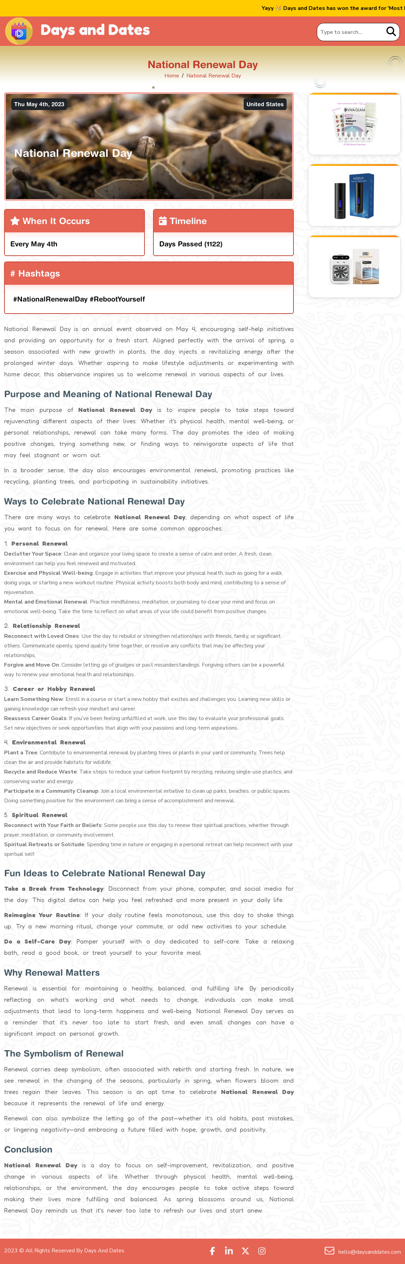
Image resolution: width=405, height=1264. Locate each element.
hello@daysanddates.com (369, 1252)
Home (171, 76)
